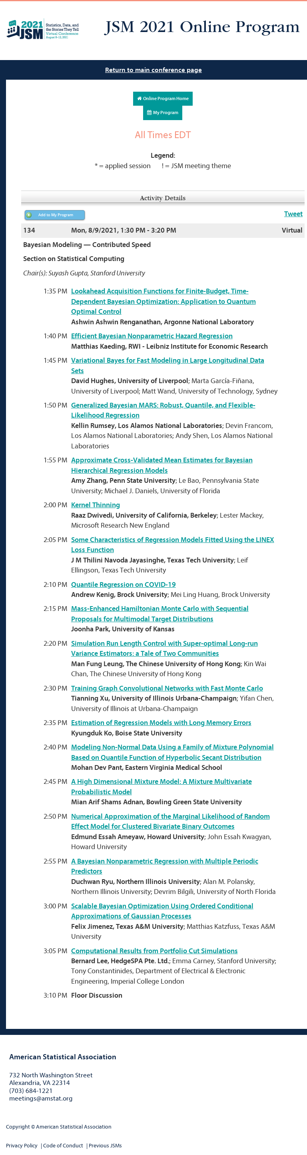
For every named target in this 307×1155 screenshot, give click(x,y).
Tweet (293, 214)
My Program (162, 112)
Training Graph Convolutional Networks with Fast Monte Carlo (167, 688)
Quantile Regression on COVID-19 (123, 585)
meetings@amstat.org (41, 1098)
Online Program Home (163, 98)
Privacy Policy (22, 1145)
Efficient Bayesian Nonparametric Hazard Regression (152, 336)
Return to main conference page (153, 70)
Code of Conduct (63, 1145)
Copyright (18, 1126)
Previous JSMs (105, 1145)
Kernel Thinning (95, 505)
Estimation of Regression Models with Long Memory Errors (161, 723)
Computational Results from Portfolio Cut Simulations (154, 951)
